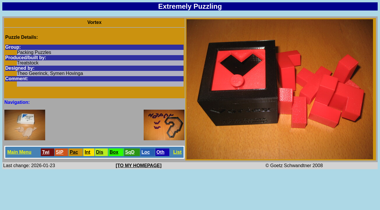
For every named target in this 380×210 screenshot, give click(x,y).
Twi (45, 152)
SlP (60, 152)
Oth (160, 152)
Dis (99, 152)
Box (114, 152)
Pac (74, 152)
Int (87, 152)
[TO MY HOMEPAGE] (138, 165)
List (177, 152)
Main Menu (19, 152)
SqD (130, 152)
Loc (146, 152)
